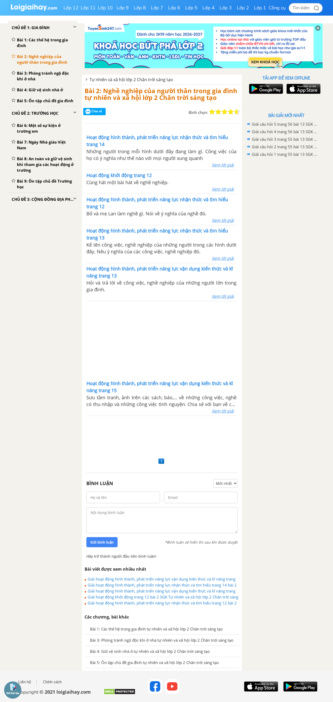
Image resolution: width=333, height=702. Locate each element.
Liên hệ (24, 682)
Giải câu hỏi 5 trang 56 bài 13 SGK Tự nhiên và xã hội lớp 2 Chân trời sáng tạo (285, 124)
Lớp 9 (123, 8)
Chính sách (52, 682)
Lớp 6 (174, 8)
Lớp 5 (191, 8)
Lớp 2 (243, 8)
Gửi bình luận (102, 542)
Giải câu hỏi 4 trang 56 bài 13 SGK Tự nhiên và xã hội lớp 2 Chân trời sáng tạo (285, 131)
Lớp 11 (88, 8)
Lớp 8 (140, 8)
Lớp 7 (157, 8)
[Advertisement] (161, 340)
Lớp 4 (208, 8)
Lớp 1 (260, 8)
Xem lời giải (223, 165)
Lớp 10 (105, 8)
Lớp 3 (226, 8)
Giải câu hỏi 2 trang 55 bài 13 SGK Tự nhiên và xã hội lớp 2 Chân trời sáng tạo (285, 146)
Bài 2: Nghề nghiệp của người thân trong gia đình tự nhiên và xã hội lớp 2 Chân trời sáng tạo (161, 94)
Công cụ (277, 8)
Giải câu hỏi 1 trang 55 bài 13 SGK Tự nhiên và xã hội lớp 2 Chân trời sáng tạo (285, 154)
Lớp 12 (71, 8)
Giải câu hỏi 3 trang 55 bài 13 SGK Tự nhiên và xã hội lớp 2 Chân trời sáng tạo (285, 139)
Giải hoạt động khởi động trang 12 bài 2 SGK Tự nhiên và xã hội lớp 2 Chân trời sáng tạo (163, 597)
